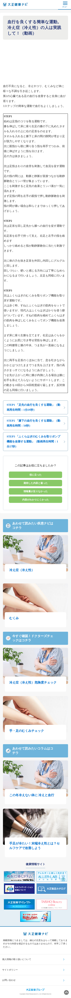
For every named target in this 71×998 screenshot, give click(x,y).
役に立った (35, 474)
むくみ (14, 618)
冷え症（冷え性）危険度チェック (33, 682)
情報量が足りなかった (36, 491)
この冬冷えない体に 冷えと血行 (31, 795)
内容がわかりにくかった (35, 499)
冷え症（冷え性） (21, 570)
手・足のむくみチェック (26, 731)
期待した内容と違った (36, 483)
